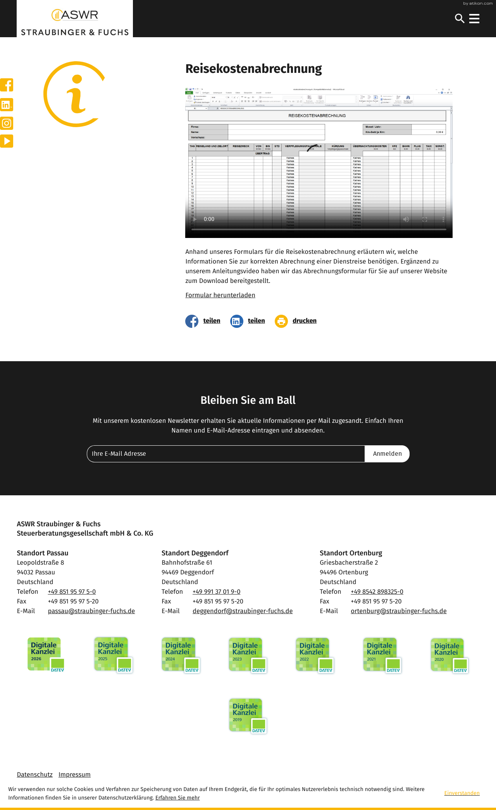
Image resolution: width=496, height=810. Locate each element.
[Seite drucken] (298, 321)
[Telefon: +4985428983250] (377, 592)
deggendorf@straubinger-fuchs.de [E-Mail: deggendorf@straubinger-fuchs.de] (243, 611)
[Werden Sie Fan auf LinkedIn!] (6, 104)
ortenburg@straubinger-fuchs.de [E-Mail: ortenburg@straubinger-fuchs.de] (398, 611)
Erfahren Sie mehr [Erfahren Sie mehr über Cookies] (177, 798)
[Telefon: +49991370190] (216, 592)
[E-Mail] (226, 453)
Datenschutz (34, 775)
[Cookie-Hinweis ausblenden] (468, 794)
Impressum (75, 775)
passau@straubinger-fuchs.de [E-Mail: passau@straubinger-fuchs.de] (91, 611)
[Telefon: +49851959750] (72, 592)
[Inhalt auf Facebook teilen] (205, 321)
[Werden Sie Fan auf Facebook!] (6, 84)
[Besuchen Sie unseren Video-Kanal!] (6, 141)
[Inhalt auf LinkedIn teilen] (250, 321)
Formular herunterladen (220, 296)
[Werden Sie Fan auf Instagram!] (6, 123)
